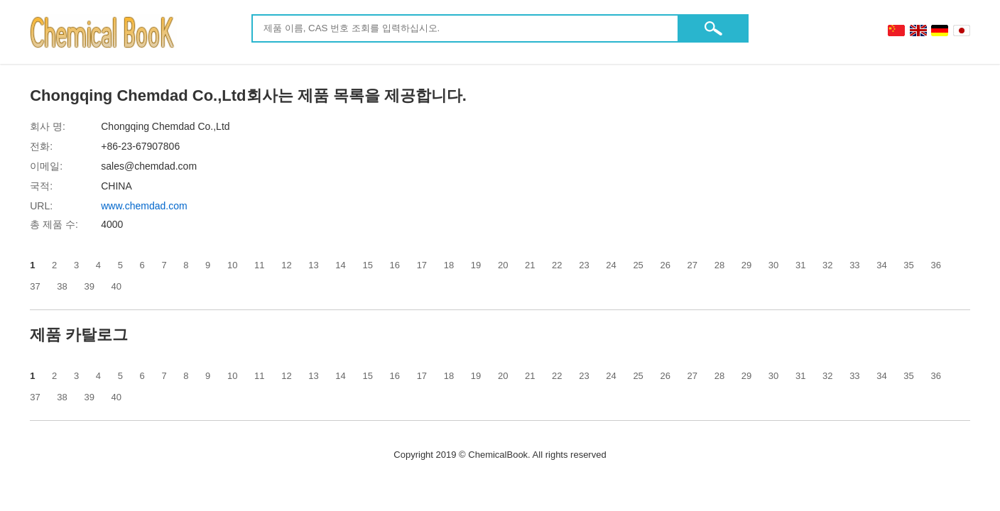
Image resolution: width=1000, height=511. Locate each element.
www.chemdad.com (144, 205)
